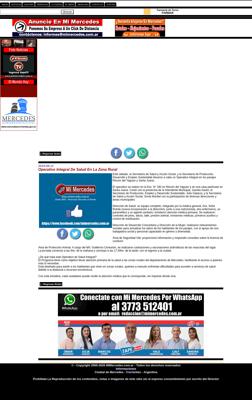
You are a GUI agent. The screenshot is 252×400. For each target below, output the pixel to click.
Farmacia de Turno (168, 10)
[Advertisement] (131, 71)
